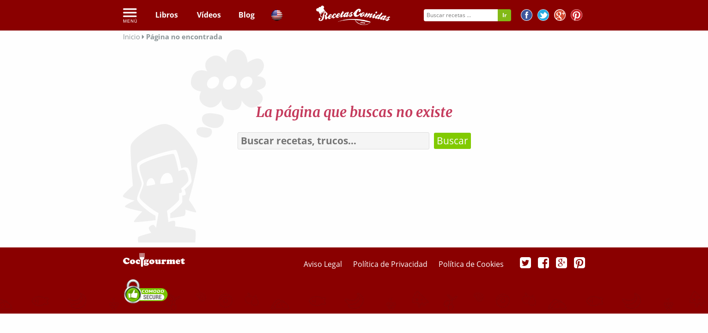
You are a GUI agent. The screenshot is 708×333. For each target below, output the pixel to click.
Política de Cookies (471, 264)
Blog (246, 15)
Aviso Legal (324, 264)
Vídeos (209, 15)
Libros (166, 15)
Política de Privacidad (391, 264)
